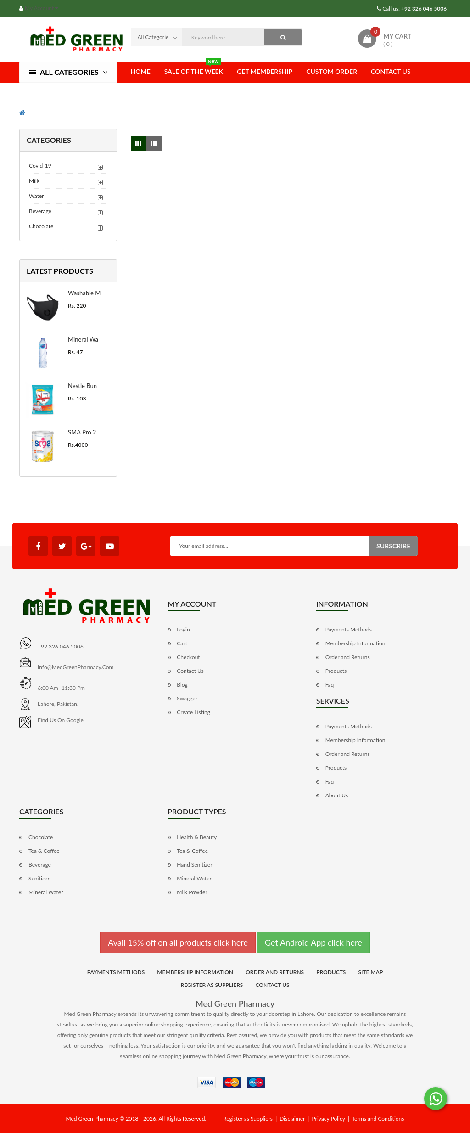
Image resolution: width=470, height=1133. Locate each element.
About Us (336, 795)
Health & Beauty (197, 837)
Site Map (370, 972)
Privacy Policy (328, 1118)
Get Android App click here (313, 942)
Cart (182, 643)
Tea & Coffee (44, 850)
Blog (182, 684)
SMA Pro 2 (82, 432)
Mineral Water (45, 892)
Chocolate (41, 226)
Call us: (414, 8)
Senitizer (39, 878)
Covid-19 (40, 165)
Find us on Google (61, 719)
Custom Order (331, 71)
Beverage (40, 211)
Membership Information (355, 643)
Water (36, 195)
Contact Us (391, 71)
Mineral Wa (83, 339)
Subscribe (393, 546)
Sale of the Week (193, 68)
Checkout (188, 657)
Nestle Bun (82, 385)
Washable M (84, 293)
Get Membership (264, 71)
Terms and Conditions (378, 1118)
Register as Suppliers (211, 984)
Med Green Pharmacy (235, 1003)
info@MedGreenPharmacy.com (75, 667)
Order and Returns (347, 657)
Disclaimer (292, 1118)
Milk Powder (192, 892)
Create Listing (193, 712)
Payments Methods (348, 629)
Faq (329, 684)
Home (141, 71)
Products (336, 670)
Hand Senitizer (194, 864)
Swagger (187, 698)
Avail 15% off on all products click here (178, 942)
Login (183, 629)
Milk (34, 180)
